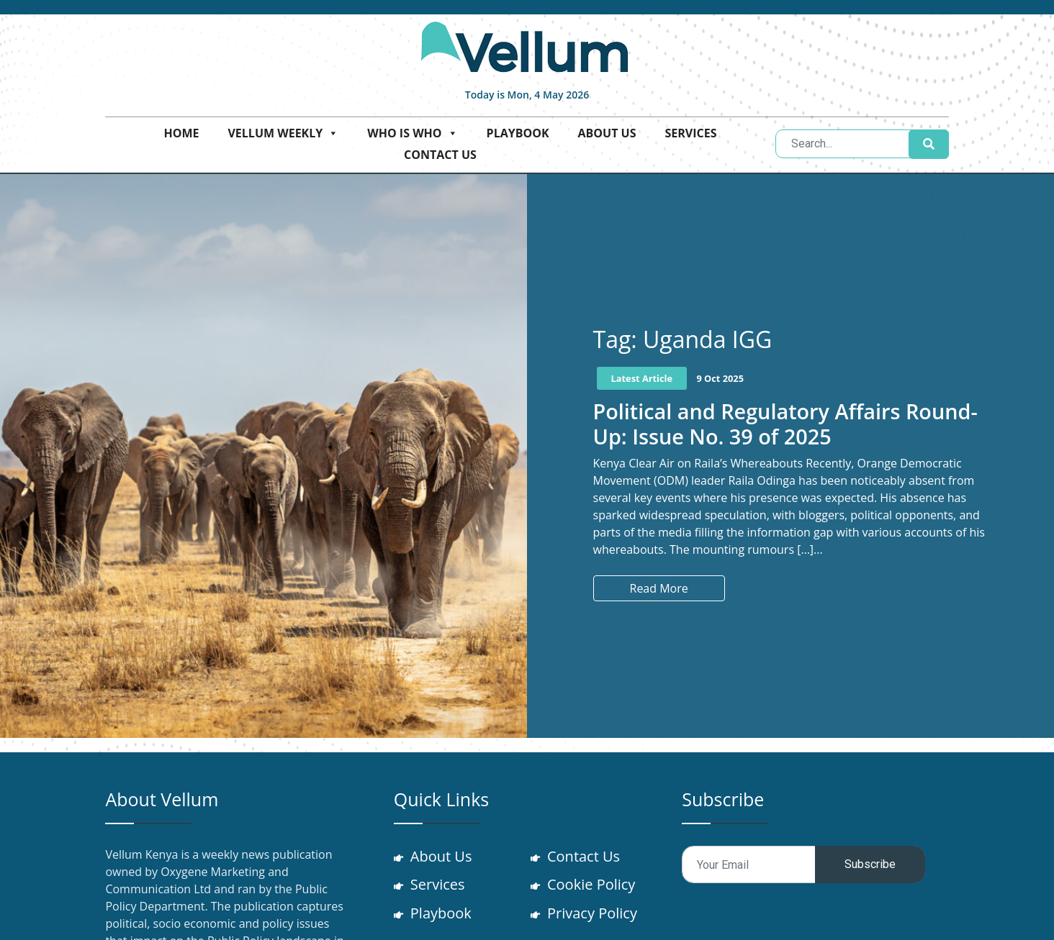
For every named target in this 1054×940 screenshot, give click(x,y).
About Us (607, 133)
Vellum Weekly (283, 133)
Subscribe (870, 864)
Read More (659, 588)
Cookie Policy (592, 885)
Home (181, 133)
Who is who (412, 133)
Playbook (518, 133)
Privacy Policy (593, 913)
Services (690, 133)
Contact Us (440, 155)
